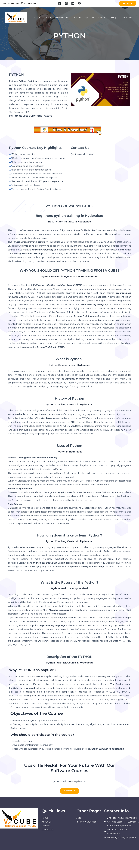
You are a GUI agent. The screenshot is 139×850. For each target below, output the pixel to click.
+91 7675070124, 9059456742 (19, 3)
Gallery (113, 17)
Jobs (101, 17)
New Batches (63, 17)
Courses (78, 17)
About (50, 17)
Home (39, 17)
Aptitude (90, 17)
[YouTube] (79, 3)
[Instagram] (66, 3)
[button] (127, 3)
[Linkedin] (72, 3)
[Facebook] (59, 3)
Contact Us (126, 17)
